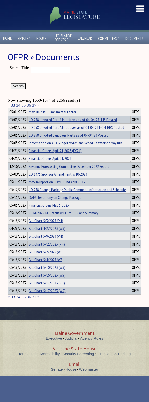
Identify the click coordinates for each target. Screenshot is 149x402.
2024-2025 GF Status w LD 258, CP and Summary (63, 222)
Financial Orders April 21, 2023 (50, 167)
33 (13, 105)
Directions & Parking (114, 363)
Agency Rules (91, 347)
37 (34, 105)
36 (29, 105)
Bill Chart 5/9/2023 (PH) (46, 245)
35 (23, 105)
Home (7, 38)
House (42, 38)
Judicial (71, 347)
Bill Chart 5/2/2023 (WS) (46, 261)
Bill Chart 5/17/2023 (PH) (47, 292)
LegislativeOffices (63, 38)
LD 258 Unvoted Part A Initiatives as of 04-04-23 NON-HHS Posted (76, 136)
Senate (24, 38)
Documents (135, 38)
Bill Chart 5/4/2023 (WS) (46, 268)
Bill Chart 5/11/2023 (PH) (47, 253)
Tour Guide (27, 363)
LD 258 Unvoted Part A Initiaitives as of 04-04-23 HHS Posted (73, 128)
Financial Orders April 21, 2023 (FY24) (55, 160)
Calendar (85, 38)
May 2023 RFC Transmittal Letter (52, 121)
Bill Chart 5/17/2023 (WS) (47, 299)
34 (18, 105)
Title (11, 111)
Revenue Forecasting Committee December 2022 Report (69, 175)
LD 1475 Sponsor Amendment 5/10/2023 (58, 183)
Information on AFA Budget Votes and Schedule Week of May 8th (75, 152)
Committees (108, 38)
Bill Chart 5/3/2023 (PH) (46, 229)
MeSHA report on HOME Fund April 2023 (57, 191)
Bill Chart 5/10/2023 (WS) (47, 276)
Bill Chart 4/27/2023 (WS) (47, 237)
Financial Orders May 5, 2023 (49, 214)
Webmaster (88, 378)
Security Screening (78, 363)
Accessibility (49, 363)
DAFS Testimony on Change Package (55, 206)
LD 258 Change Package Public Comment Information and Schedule (77, 198)
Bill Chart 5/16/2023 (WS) (47, 284)
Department (37, 111)
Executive (54, 347)
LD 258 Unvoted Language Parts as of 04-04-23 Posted (68, 144)
